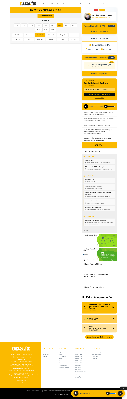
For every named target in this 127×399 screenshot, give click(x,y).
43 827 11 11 (108, 50)
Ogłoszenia (92, 4)
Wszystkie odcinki (99, 98)
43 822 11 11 (18, 366)
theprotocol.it (95, 356)
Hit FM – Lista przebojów (97, 297)
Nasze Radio (43, 4)
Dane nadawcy (21, 380)
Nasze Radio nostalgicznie (94, 287)
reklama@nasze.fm (28, 366)
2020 (59, 25)
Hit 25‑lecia (78, 365)
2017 (38, 30)
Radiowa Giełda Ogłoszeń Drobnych (100, 352)
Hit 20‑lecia (78, 367)
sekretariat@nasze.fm (25, 361)
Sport (64, 4)
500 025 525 (20, 375)
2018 (73, 25)
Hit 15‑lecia (78, 369)
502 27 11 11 (93, 50)
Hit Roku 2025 (78, 354)
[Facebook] (19, 383)
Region (60, 358)
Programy (73, 4)
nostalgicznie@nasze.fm (31, 375)
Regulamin (44, 391)
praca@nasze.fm (23, 377)
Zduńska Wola (62, 356)
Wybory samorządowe (64, 367)
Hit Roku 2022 (78, 360)
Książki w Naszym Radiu (80, 371)
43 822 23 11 (14, 361)
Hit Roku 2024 (78, 356)
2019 (66, 25)
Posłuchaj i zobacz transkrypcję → (99, 94)
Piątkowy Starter (79, 374)
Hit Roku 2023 (78, 358)
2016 (45, 30)
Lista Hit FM (78, 352)
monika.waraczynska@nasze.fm (101, 17)
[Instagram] (22, 383)
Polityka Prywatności (32, 391)
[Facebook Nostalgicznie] (21, 383)
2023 (38, 25)
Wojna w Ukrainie (63, 365)
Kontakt (101, 4)
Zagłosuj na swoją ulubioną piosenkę (99, 337)
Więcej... (99, 145)
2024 (31, 25)
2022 (45, 25)
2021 (52, 25)
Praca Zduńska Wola (96, 354)
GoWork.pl (94, 358)
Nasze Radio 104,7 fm (93, 264)
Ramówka (83, 4)
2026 (17, 25)
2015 (52, 30)
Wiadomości (55, 4)
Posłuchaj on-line (99, 31)
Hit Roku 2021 (78, 363)
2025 (24, 25)
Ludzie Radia (46, 352)
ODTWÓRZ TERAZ (45, 16)
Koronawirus (62, 363)
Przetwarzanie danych (56, 391)
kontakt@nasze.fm (101, 45)
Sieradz (60, 354)
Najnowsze (61, 352)
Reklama (45, 356)
